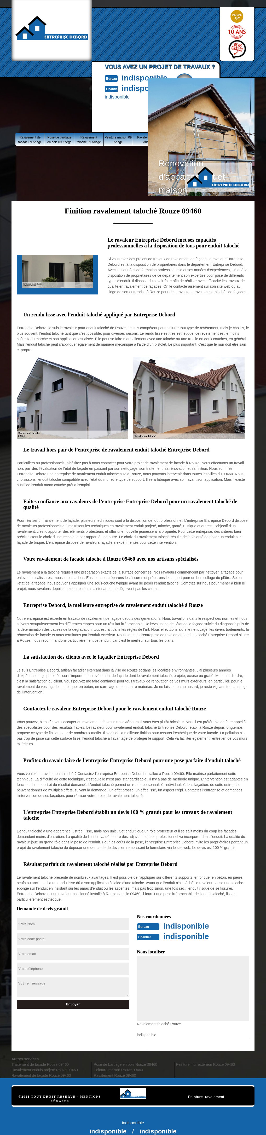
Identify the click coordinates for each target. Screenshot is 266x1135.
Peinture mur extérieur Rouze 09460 (205, 1064)
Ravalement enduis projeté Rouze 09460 (44, 1070)
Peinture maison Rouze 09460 (118, 1070)
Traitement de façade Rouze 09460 (40, 1064)
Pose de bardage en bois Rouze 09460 (125, 1064)
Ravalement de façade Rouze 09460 (41, 1075)
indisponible (145, 77)
